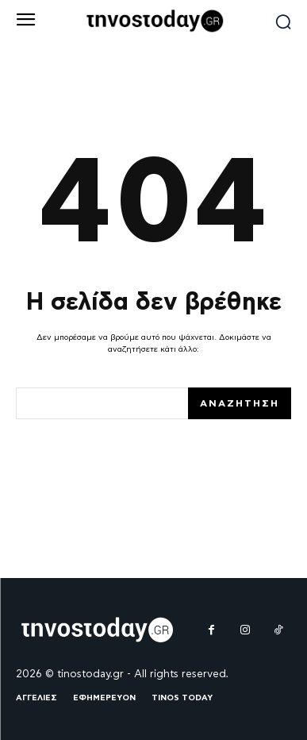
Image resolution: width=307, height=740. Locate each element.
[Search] (239, 403)
